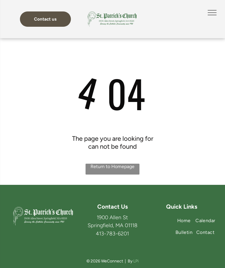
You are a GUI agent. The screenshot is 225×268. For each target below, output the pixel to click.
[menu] (212, 12)
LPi (136, 261)
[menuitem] (205, 220)
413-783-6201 (112, 233)
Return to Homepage (112, 166)
